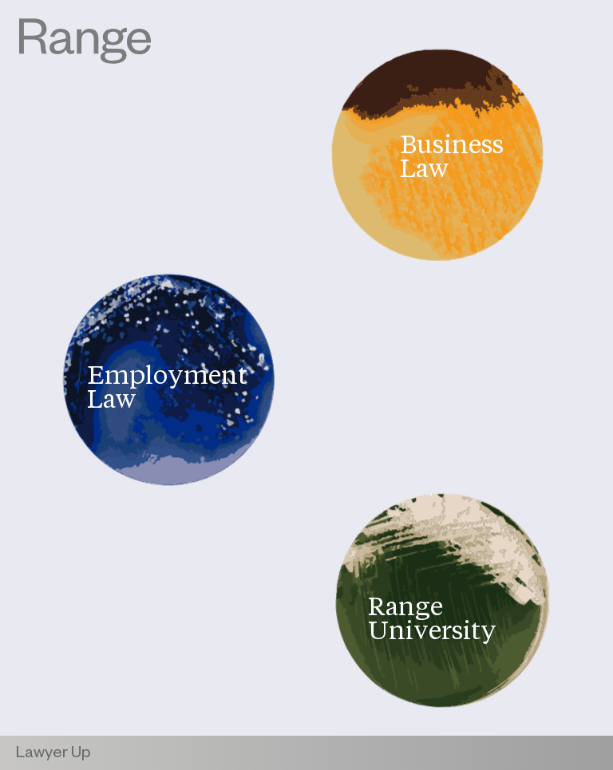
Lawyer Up (53, 755)
